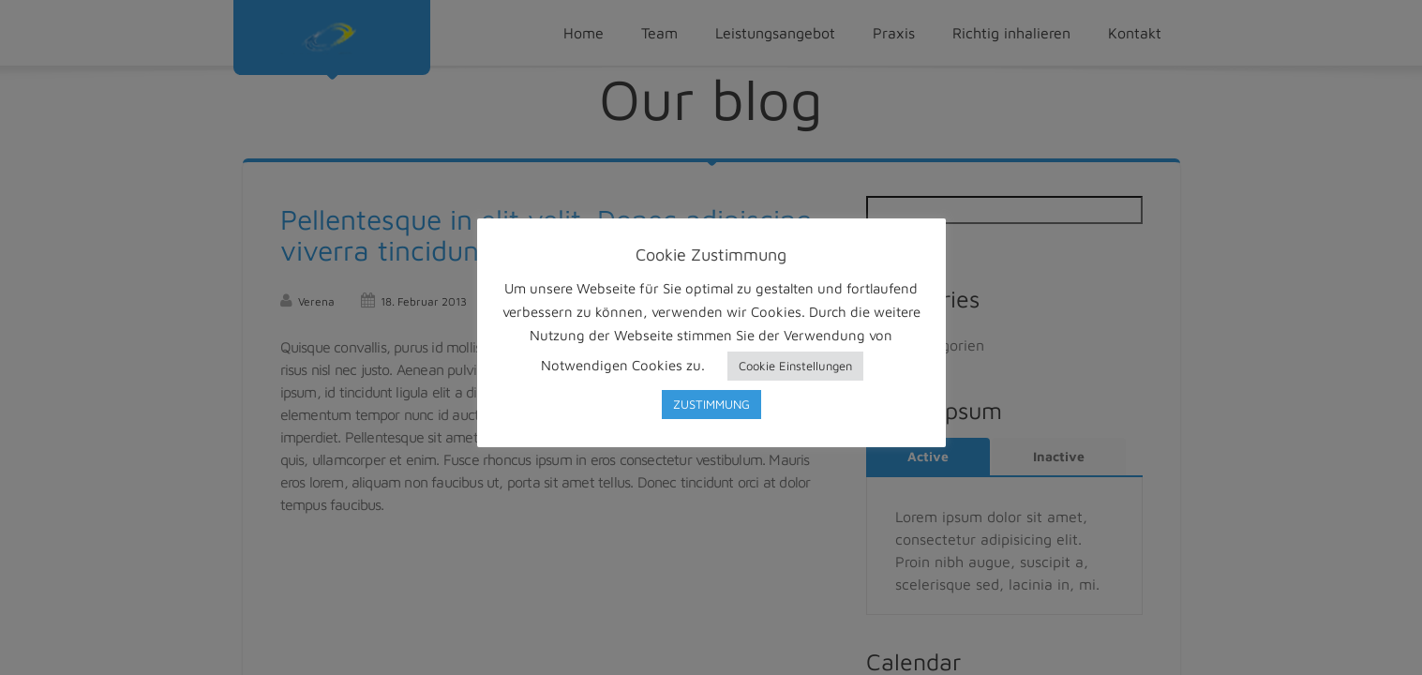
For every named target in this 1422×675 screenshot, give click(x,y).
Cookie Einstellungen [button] (795, 365)
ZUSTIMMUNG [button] (711, 404)
